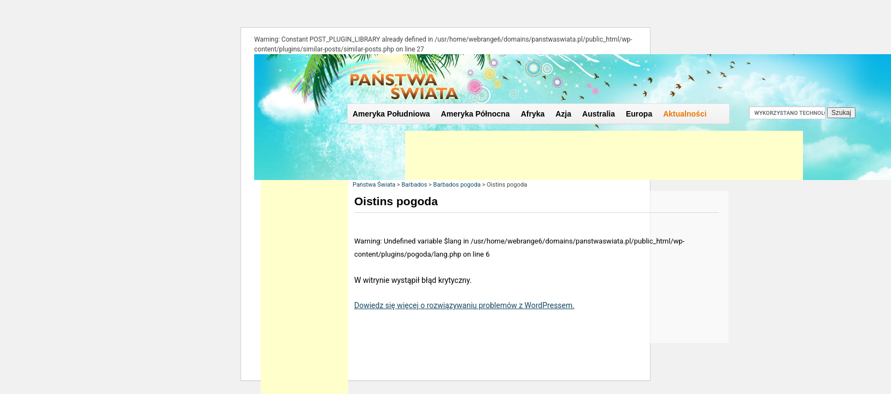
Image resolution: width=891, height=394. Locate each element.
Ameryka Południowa (391, 113)
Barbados (414, 184)
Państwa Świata (374, 184)
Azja (563, 113)
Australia (598, 113)
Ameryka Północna (475, 113)
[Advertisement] (604, 155)
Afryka (533, 113)
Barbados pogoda (457, 184)
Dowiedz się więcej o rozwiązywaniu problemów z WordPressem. (464, 305)
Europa (639, 113)
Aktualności (684, 113)
